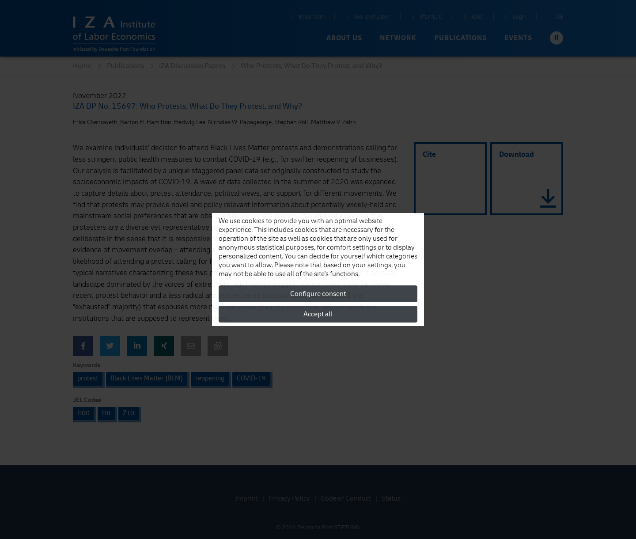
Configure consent (318, 293)
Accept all (317, 314)
